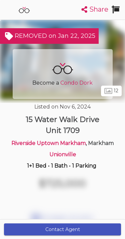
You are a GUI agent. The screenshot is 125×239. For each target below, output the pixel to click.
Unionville (62, 154)
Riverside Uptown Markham (48, 143)
